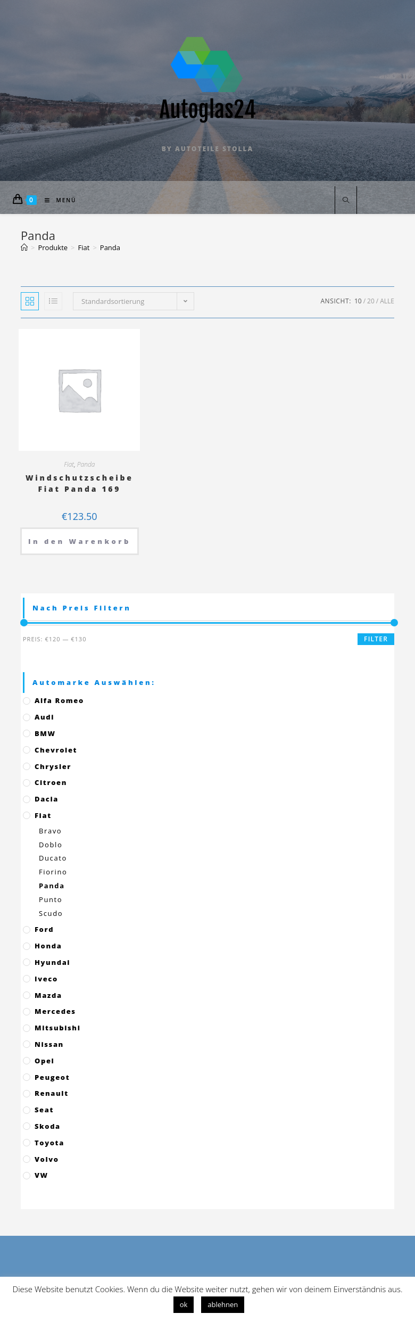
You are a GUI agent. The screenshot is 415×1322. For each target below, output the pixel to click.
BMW (45, 733)
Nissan (49, 1044)
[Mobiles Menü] (57, 200)
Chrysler (53, 766)
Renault (52, 1093)
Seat (44, 1109)
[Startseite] (24, 247)
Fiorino (53, 872)
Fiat (69, 464)
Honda (48, 946)
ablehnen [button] (223, 1304)
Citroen (51, 782)
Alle (387, 300)
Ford (44, 929)
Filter (376, 638)
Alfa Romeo (59, 700)
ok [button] (184, 1304)
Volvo (47, 1159)
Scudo (51, 913)
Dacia (47, 799)
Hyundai (52, 962)
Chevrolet (56, 750)
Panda (86, 464)
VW (41, 1175)
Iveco (46, 979)
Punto (50, 899)
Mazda (48, 995)
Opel (44, 1060)
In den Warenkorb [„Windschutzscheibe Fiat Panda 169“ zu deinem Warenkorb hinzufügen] (79, 541)
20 (371, 300)
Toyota (49, 1142)
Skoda (48, 1126)
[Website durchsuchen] (345, 200)
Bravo (50, 831)
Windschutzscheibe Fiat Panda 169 (80, 483)
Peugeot (52, 1077)
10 (358, 300)
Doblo (50, 844)
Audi (44, 717)
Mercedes (55, 1011)
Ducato (53, 858)
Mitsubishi (57, 1027)
